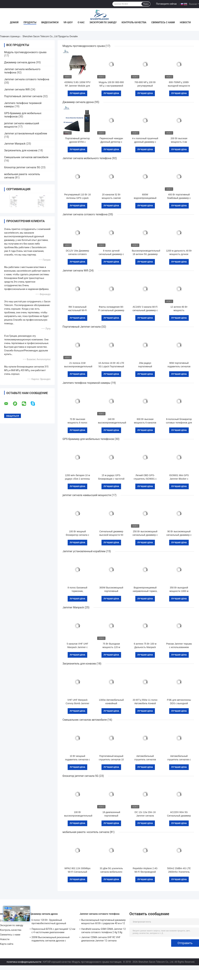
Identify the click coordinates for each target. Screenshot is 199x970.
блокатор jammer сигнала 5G (22, 167)
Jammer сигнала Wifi (17, 89)
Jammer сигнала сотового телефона (26, 79)
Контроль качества (134, 22)
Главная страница (10, 36)
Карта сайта (6, 944)
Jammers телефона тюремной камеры (86, 382)
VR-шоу (68, 22)
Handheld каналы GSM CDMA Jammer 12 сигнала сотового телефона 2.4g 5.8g (103, 931)
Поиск (146, 4)
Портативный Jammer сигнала (23, 96)
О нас (81, 22)
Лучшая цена (77, 93)
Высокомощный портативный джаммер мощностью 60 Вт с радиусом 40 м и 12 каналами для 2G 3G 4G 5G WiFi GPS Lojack (103, 922)
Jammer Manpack (15, 143)
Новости (185, 22)
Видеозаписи (50, 22)
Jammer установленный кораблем (25, 133)
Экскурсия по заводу (103, 22)
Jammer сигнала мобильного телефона (87, 158)
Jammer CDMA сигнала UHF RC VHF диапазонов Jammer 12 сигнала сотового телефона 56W (100, 939)
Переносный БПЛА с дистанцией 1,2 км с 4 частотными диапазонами (53, 931)
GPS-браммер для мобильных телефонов (88, 439)
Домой (14, 22)
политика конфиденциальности (24, 962)
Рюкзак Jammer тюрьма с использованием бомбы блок (179, 647)
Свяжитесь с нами (163, 22)
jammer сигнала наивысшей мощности (87, 495)
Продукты (30, 22)
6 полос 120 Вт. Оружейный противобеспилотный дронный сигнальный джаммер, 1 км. (49, 922)
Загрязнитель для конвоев (20, 150)
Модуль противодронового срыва (25, 52)
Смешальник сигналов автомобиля (26, 157)
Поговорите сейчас (166, 3)
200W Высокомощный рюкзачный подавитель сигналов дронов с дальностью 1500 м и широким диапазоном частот (50, 939)
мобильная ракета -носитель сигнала (86, 832)
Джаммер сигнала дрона (19, 62)
